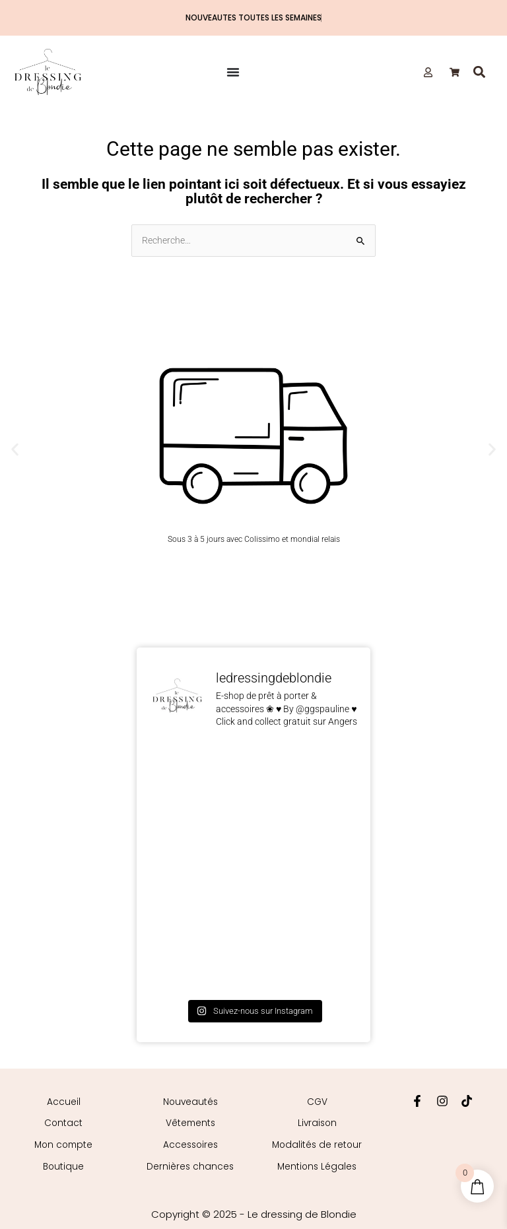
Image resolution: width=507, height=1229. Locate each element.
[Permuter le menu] (233, 72)
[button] (479, 72)
